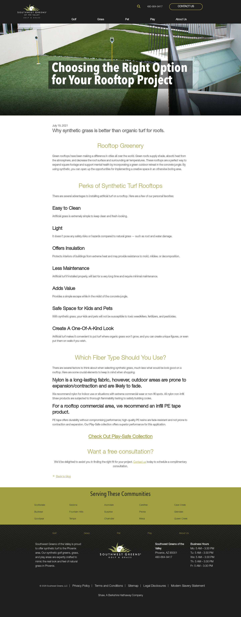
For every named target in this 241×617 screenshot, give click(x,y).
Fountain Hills (76, 512)
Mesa (142, 519)
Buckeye (38, 512)
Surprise (108, 512)
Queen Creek (180, 519)
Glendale (178, 512)
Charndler (109, 519)
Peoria (142, 512)
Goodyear (39, 519)
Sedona (73, 505)
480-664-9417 (155, 7)
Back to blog (61, 477)
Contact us (139, 462)
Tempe (72, 519)
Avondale (109, 505)
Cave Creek (180, 505)
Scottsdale (39, 505)
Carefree (143, 505)
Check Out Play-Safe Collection (120, 437)
